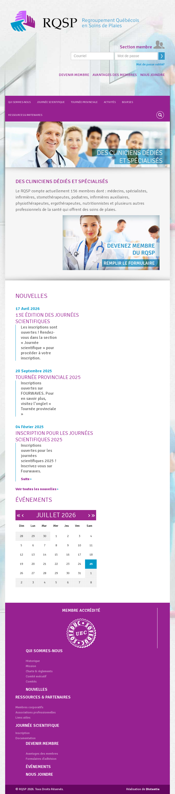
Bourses (127, 102)
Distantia (153, 789)
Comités (31, 682)
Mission (31, 666)
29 (33, 536)
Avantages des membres (115, 75)
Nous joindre (152, 75)
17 (79, 555)
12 (21, 555)
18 (91, 555)
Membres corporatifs (29, 707)
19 (21, 564)
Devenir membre (74, 75)
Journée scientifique (51, 102)
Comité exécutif (36, 676)
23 (67, 564)
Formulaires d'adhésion (41, 759)
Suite (26, 479)
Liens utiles (22, 718)
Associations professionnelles (35, 712)
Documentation (25, 738)
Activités (110, 102)
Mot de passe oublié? (150, 64)
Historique (33, 661)
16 (67, 555)
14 (44, 555)
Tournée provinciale (84, 102)
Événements (38, 766)
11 (91, 545)
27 (33, 573)
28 (21, 536)
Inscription (22, 733)
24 (79, 564)
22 (56, 564)
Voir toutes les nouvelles (37, 489)
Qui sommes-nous (19, 102)
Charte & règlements (39, 671)
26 (21, 573)
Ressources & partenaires (25, 115)
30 (44, 536)
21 (44, 564)
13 (33, 555)
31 (79, 573)
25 (91, 564)
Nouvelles (36, 689)
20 (33, 564)
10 (79, 545)
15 (56, 555)
